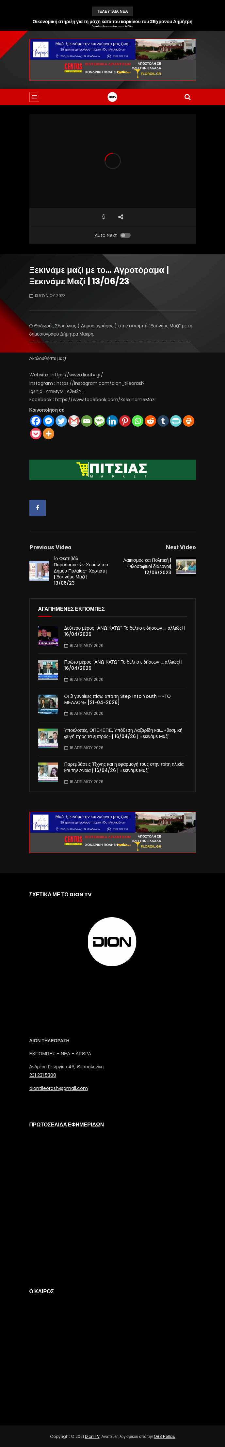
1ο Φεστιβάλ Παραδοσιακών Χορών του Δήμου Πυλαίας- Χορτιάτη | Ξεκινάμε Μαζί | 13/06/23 (81, 571)
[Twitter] (61, 421)
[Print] (188, 421)
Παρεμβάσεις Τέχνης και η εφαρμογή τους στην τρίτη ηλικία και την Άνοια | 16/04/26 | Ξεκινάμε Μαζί (124, 767)
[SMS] (99, 421)
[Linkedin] (112, 421)
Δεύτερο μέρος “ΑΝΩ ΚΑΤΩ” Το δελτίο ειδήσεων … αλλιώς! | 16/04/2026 (125, 631)
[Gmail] (74, 421)
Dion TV (92, 1436)
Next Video (181, 547)
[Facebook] (35, 421)
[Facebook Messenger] (48, 421)
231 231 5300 (42, 1075)
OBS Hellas (164, 1436)
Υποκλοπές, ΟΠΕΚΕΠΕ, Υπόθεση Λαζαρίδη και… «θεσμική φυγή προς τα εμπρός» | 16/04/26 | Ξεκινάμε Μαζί (123, 733)
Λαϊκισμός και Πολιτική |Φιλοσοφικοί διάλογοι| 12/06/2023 (147, 566)
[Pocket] (35, 433)
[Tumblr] (163, 421)
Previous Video (50, 547)
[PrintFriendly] (176, 421)
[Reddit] (150, 421)
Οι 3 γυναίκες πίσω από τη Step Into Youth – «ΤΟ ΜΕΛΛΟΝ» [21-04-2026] (117, 699)
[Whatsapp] (137, 421)
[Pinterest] (125, 421)
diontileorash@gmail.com (58, 1088)
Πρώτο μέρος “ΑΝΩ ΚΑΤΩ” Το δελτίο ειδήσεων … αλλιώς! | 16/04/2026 (123, 665)
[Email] (86, 421)
